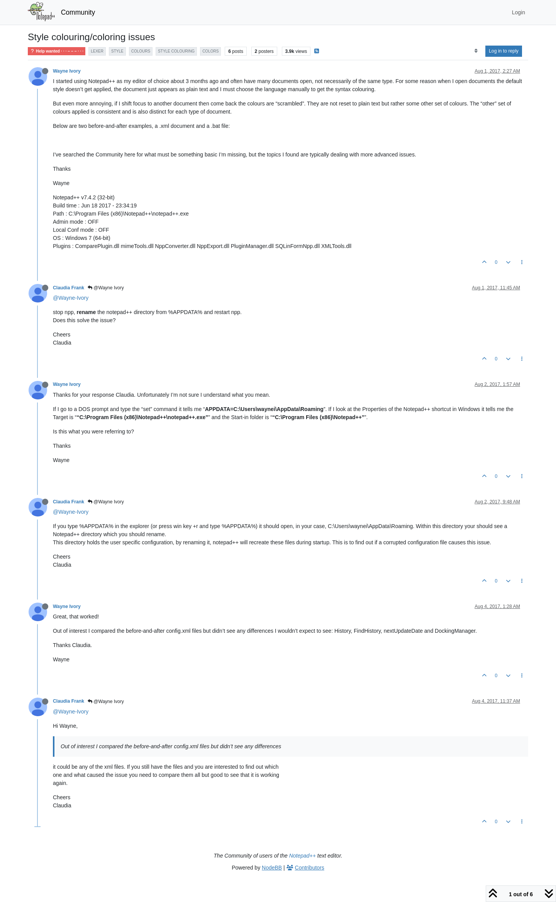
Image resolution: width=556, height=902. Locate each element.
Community (78, 12)
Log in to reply (504, 51)
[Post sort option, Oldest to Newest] (476, 51)
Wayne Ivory (67, 71)
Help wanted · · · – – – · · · (56, 51)
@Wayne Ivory (106, 287)
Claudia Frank (68, 287)
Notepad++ (302, 856)
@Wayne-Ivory (70, 298)
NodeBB (272, 868)
